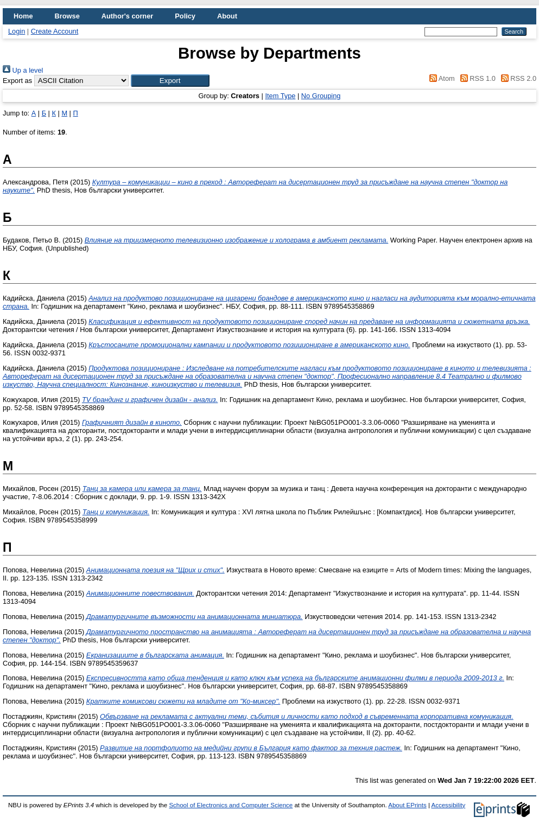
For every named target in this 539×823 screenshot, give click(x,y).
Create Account (55, 31)
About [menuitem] (227, 16)
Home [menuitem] (23, 16)
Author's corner (127, 16)
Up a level (23, 70)
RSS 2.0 (516, 78)
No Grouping (321, 96)
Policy (185, 16)
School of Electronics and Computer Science (231, 805)
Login (16, 31)
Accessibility (448, 805)
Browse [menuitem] (67, 16)
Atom (440, 78)
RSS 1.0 (476, 78)
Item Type (280, 96)
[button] (170, 80)
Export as (17, 80)
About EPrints (407, 805)
